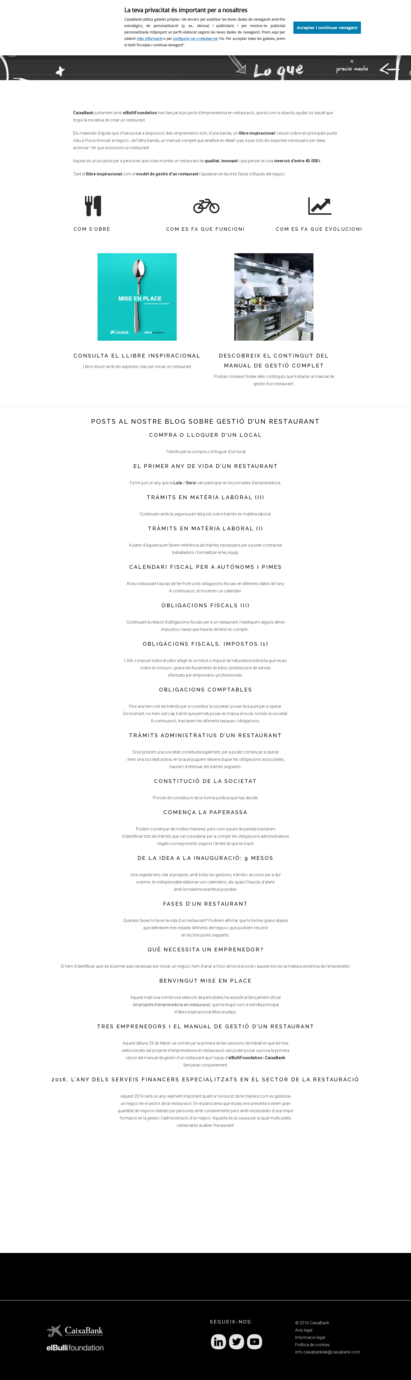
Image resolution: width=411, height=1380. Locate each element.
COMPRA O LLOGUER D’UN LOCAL (205, 435)
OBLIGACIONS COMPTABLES (205, 690)
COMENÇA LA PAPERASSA (205, 812)
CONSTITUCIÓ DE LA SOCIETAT (205, 781)
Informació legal (310, 1337)
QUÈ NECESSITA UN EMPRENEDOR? (206, 949)
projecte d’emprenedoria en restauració (174, 1004)
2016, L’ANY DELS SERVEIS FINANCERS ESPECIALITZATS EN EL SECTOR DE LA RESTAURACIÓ (205, 1079)
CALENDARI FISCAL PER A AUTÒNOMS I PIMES (205, 567)
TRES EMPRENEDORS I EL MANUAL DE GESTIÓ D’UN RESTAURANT (205, 1026)
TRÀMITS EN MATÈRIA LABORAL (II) (205, 497)
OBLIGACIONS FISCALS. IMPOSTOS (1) (205, 644)
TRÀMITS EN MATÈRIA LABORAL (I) (205, 528)
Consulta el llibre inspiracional (137, 356)
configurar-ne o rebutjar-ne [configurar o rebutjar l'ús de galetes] (195, 38)
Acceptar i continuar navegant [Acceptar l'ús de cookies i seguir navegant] (327, 27)
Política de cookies (312, 1344)
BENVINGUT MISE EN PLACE (205, 981)
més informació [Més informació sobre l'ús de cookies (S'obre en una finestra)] (149, 38)
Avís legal (303, 1330)
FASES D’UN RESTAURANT (205, 904)
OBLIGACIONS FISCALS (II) (206, 605)
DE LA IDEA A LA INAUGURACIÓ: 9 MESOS (205, 858)
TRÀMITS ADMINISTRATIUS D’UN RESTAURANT (205, 735)
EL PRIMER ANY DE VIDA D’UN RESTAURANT (205, 466)
